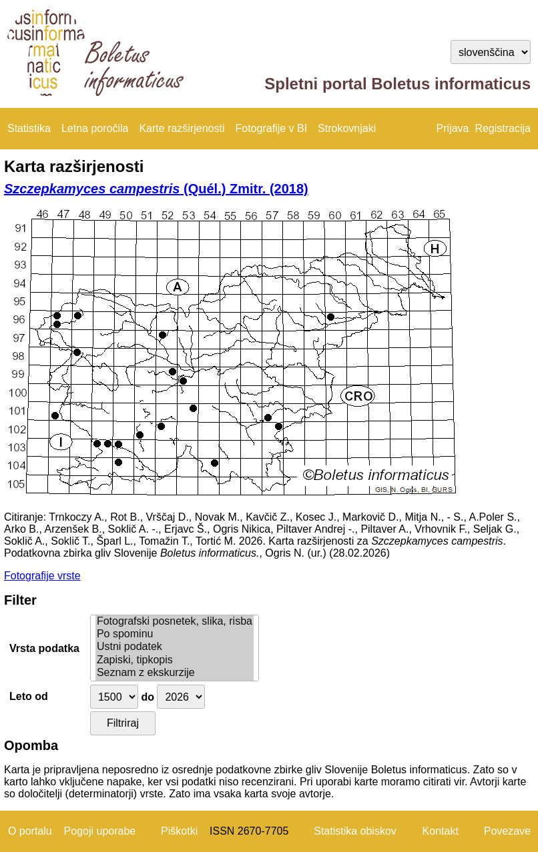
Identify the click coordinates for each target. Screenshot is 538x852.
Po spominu (174, 634)
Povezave (507, 831)
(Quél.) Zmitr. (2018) (156, 188)
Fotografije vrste (42, 575)
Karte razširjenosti (181, 128)
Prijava (453, 128)
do (147, 697)
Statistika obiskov (355, 831)
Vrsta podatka (44, 648)
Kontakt (441, 831)
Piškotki (179, 831)
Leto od (28, 696)
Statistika (29, 128)
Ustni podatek (174, 647)
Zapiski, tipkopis (174, 660)
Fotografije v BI (271, 128)
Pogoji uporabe (100, 831)
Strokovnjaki (347, 128)
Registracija (503, 128)
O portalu (30, 831)
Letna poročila (95, 128)
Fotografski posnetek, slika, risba (174, 621)
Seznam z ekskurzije (174, 673)
